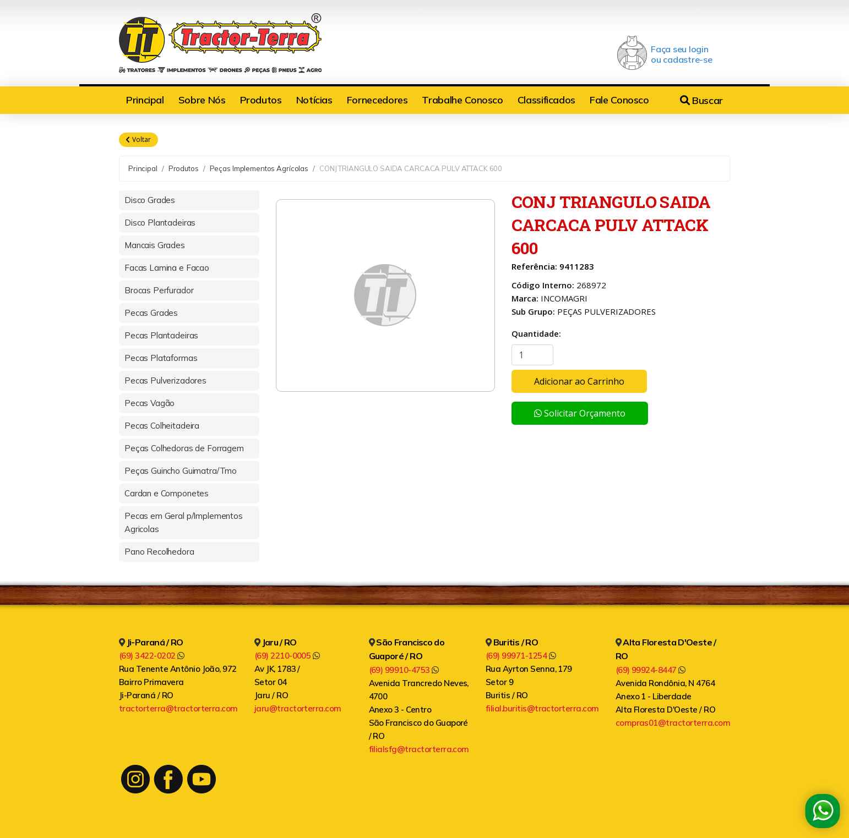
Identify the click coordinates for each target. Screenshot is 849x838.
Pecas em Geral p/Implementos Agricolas (183, 522)
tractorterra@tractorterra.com (178, 708)
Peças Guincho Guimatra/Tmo (180, 470)
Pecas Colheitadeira (161, 425)
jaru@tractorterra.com (297, 708)
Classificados (546, 100)
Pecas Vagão (149, 403)
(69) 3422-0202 (151, 655)
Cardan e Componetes (166, 493)
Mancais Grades (154, 245)
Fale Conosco (619, 100)
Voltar (138, 140)
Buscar (701, 100)
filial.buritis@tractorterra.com (542, 708)
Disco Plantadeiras (159, 222)
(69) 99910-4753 (404, 670)
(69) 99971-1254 (521, 655)
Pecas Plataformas (160, 358)
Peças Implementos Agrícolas (259, 168)
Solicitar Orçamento (579, 413)
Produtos (261, 100)
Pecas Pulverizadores (165, 380)
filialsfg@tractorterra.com (419, 749)
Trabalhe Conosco (462, 100)
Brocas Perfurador (158, 290)
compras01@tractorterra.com (673, 722)
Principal (145, 100)
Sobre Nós (202, 100)
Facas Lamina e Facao (166, 267)
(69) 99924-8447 (650, 670)
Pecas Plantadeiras (161, 335)
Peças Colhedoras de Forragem (184, 448)
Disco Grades (149, 200)
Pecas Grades (151, 313)
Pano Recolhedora (159, 551)
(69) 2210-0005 (287, 655)
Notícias (314, 100)
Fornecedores (377, 100)
